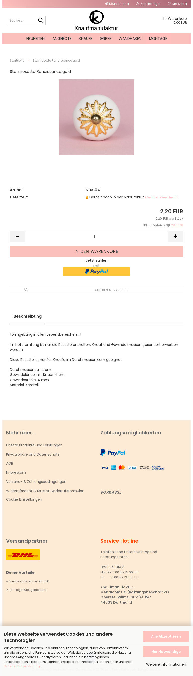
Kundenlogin (148, 4)
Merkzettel (177, 4)
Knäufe (85, 38)
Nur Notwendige (166, 651)
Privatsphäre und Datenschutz (32, 454)
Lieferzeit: (19, 197)
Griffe (105, 38)
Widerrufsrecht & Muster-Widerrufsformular (44, 490)
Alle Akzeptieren (166, 636)
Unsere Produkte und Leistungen (34, 445)
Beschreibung (28, 316)
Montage (158, 38)
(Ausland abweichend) (161, 197)
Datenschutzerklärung (22, 666)
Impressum (16, 472)
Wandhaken (130, 38)
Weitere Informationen (166, 664)
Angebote (61, 38)
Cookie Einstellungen (24, 499)
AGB (9, 463)
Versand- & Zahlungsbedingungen (36, 481)
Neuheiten (35, 38)
